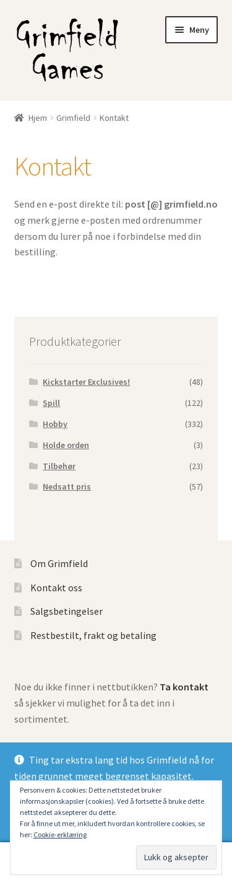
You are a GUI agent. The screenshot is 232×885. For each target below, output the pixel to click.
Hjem (37, 117)
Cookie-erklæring (60, 834)
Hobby (55, 423)
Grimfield (73, 117)
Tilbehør (59, 466)
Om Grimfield (59, 563)
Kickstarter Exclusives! (86, 381)
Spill (51, 402)
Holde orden (66, 445)
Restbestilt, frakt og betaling (93, 635)
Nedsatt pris (67, 486)
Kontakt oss (56, 587)
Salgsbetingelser (66, 611)
